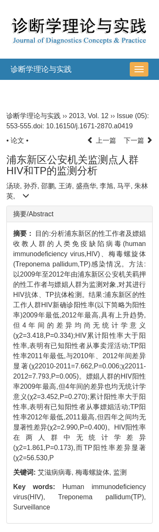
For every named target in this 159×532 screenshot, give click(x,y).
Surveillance (31, 507)
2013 (76, 115)
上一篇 (101, 140)
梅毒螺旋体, (94, 472)
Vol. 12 (98, 115)
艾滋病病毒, (56, 472)
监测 (120, 472)
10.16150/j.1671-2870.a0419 (89, 126)
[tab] (79, 214)
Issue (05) (132, 115)
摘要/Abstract (33, 214)
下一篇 (138, 140)
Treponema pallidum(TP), (102, 497)
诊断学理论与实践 (41, 69)
